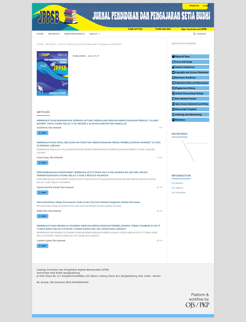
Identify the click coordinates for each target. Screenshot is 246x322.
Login (206, 5)
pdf (43, 133)
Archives (53, 34)
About (93, 34)
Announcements (74, 34)
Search (201, 34)
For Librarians (179, 192)
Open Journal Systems (184, 43)
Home (40, 34)
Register (194, 5)
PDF (43, 162)
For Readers (177, 183)
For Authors (177, 187)
